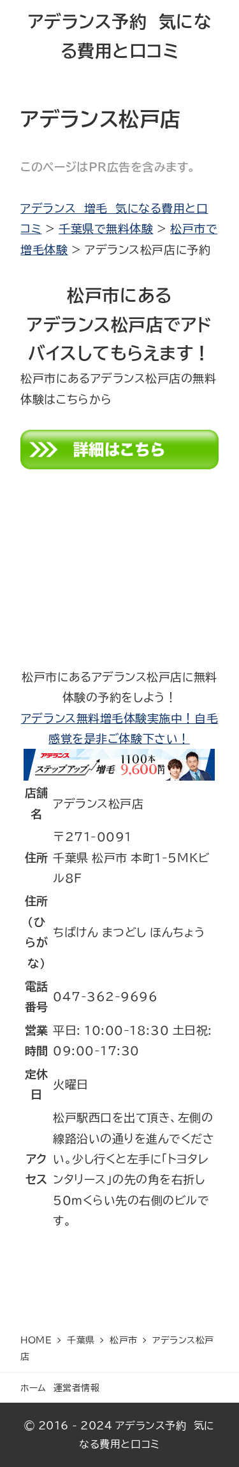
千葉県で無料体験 (106, 228)
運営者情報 (77, 1388)
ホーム (33, 1388)
